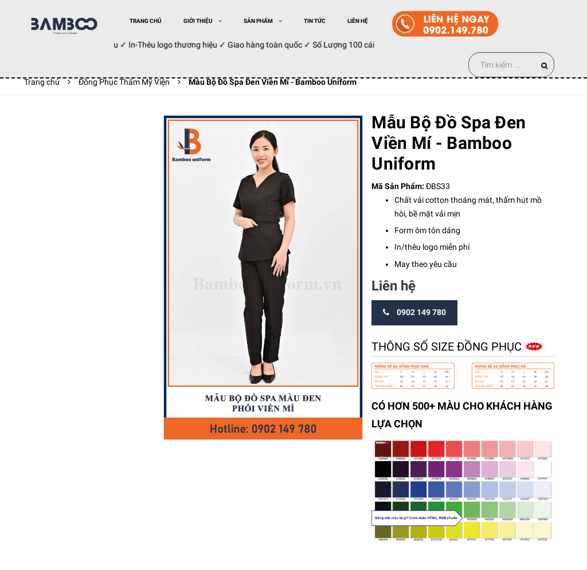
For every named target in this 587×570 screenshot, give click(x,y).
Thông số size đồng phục (448, 346)
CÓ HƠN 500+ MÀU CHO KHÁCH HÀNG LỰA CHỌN (461, 415)
